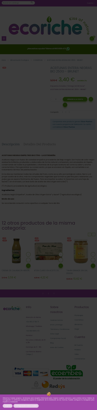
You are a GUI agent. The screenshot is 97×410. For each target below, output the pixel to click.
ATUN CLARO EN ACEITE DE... (47, 270)
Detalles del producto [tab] (39, 144)
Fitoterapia (78, 315)
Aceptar (8, 406)
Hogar (76, 329)
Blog (52, 343)
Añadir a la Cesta (75, 99)
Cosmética (78, 320)
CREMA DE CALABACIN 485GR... (16, 270)
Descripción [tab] (11, 144)
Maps (29, 354)
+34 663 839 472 (32, 331)
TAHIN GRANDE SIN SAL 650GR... (77, 272)
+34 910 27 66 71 (32, 322)
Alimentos (78, 324)
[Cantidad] (56, 99)
